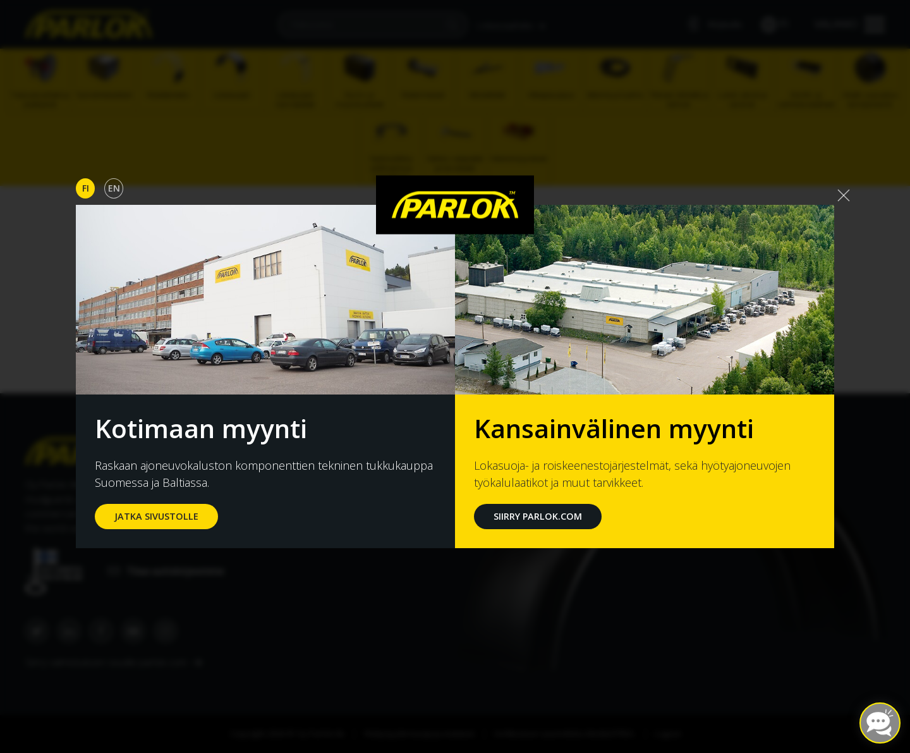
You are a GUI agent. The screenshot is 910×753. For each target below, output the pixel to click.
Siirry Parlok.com (538, 516)
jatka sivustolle (156, 516)
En (114, 188)
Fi (85, 188)
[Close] (843, 195)
